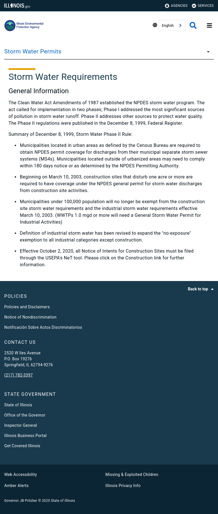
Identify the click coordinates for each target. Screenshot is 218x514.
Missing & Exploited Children (131, 474)
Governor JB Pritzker (20, 501)
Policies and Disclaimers (27, 307)
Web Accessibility (20, 474)
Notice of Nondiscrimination (30, 317)
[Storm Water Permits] (207, 51)
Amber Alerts (16, 485)
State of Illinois (18, 405)
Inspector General (20, 425)
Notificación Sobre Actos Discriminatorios (43, 327)
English (168, 25)
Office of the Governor (24, 415)
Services (203, 6)
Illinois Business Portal (25, 435)
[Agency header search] (193, 25)
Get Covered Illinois (22, 446)
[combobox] (172, 25)
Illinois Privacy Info (123, 485)
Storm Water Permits (33, 51)
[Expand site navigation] (209, 25)
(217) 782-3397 (18, 375)
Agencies (176, 6)
